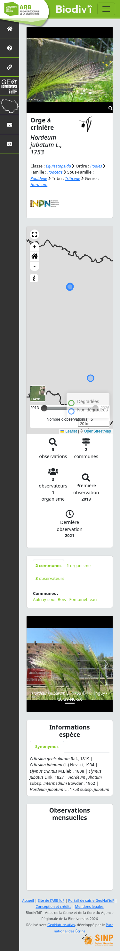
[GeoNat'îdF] (9, 86)
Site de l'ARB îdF (51, 900)
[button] (34, 234)
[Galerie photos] (9, 143)
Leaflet (68, 431)
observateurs (50, 578)
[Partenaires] (9, 67)
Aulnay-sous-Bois (49, 599)
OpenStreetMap (97, 431)
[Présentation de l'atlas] (9, 47)
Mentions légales (89, 906)
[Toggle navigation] (106, 9)
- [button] (34, 266)
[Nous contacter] (9, 124)
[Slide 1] (70, 703)
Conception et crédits (53, 906)
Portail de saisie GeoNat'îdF (91, 900)
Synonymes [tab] (47, 746)
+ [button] (34, 247)
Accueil (28, 900)
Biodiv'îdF (74, 9)
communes (48, 565)
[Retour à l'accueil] (9, 28)
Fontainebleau (83, 599)
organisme (79, 565)
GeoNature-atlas (61, 924)
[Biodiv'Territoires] (9, 105)
